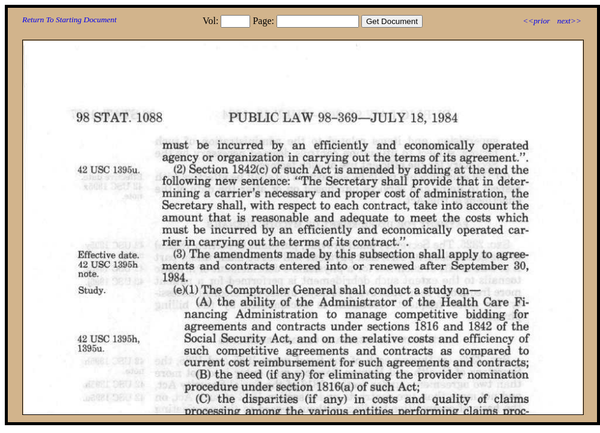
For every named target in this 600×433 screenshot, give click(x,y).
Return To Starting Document (69, 19)
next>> (569, 20)
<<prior (535, 20)
